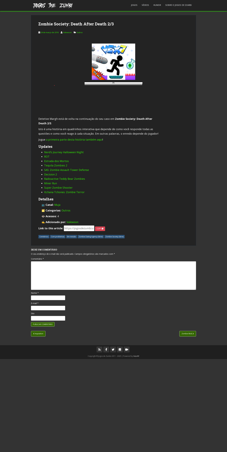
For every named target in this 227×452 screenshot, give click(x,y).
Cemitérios (43, 329)
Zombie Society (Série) (114, 329)
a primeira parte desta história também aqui (74, 232)
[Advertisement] (113, 35)
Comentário (37, 351)
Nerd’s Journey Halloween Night (64, 245)
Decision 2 (50, 267)
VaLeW (136, 449)
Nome (35, 385)
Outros (80, 77)
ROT (47, 249)
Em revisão (71, 329)
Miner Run (50, 276)
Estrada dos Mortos (56, 254)
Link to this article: (50, 321)
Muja (57, 297)
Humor (157, 5)
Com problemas (57, 329)
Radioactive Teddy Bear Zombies (64, 271)
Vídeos (145, 5)
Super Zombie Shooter (58, 280)
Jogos (134, 5)
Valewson (67, 77)
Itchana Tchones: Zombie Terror (64, 285)
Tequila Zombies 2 (55, 258)
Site (32, 406)
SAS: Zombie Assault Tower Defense (66, 263)
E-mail (35, 396)
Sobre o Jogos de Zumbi (178, 5)
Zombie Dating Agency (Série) (91, 329)
